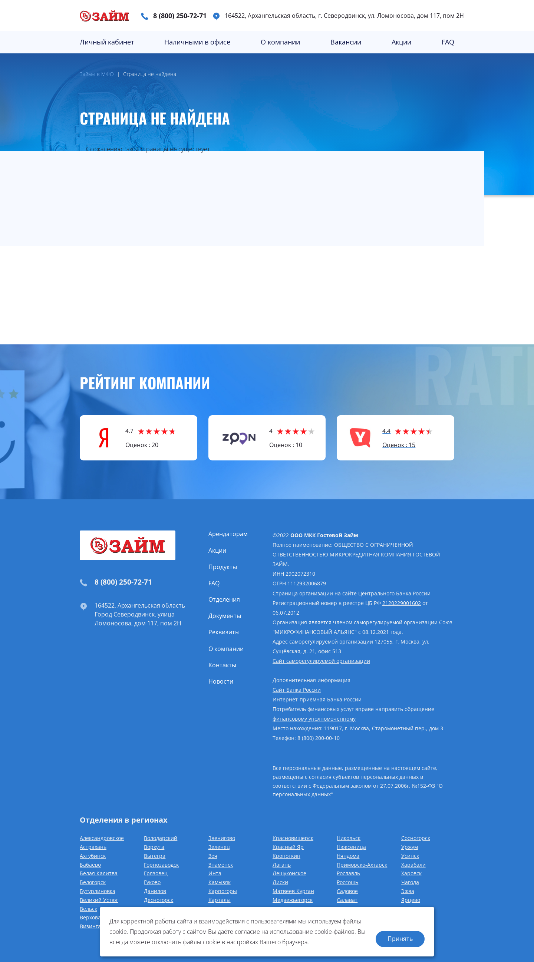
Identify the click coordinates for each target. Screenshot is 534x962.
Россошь (347, 882)
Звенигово (221, 838)
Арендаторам (228, 534)
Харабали (413, 864)
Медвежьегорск (293, 899)
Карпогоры (222, 891)
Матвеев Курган (293, 891)
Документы (224, 616)
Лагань (282, 864)
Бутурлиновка (97, 891)
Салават (347, 899)
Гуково (152, 882)
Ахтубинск (93, 855)
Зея (212, 855)
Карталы (219, 899)
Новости (220, 681)
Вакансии (345, 41)
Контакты (222, 665)
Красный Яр (288, 846)
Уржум (409, 846)
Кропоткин (286, 855)
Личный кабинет (107, 41)
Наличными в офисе (197, 41)
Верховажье (95, 917)
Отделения (224, 599)
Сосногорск (415, 838)
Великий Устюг (99, 899)
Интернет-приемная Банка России (317, 699)
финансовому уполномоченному (314, 718)
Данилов (155, 891)
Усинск (410, 855)
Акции (401, 41)
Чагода (410, 882)
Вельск (88, 908)
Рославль (348, 873)
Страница (285, 593)
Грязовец (156, 873)
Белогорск (93, 882)
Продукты (222, 567)
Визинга (90, 926)
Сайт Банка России (297, 689)
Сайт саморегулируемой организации (321, 660)
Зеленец (219, 846)
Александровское (102, 838)
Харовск (411, 873)
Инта (214, 873)
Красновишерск (293, 838)
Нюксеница (351, 846)
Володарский (160, 838)
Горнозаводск (161, 864)
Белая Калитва (99, 873)
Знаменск (220, 864)
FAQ (448, 41)
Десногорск (158, 899)
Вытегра (154, 855)
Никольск (348, 838)
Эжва (407, 891)
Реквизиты (224, 632)
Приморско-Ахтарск (362, 864)
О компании (280, 41)
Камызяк (219, 882)
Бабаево (90, 864)
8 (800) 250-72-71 (180, 15)
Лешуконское (289, 873)
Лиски (280, 882)
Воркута (154, 846)
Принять (400, 939)
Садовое (347, 891)
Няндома (348, 855)
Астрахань (93, 846)
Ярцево (410, 899)
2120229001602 (401, 602)
